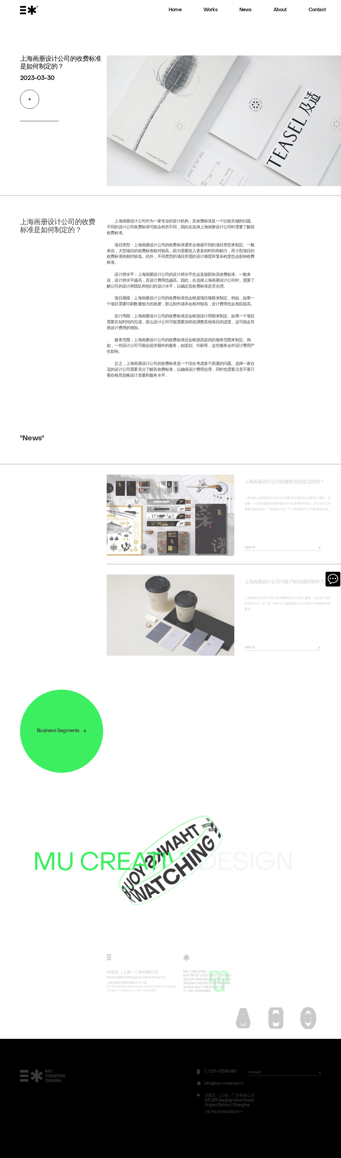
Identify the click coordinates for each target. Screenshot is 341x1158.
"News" (32, 444)
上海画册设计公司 (215, 233)
